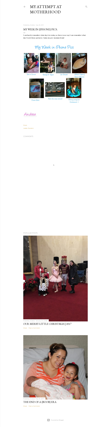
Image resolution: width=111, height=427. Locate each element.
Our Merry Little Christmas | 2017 (47, 324)
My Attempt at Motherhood (46, 9)
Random (31, 128)
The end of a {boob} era (39, 402)
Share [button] (25, 125)
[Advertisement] (55, 210)
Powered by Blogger (55, 420)
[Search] (86, 6)
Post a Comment (34, 328)
